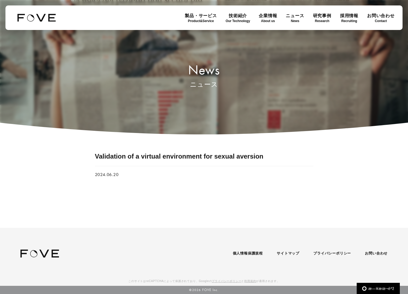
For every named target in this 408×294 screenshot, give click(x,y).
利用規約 (250, 281)
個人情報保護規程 (248, 253)
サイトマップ (288, 253)
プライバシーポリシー (332, 253)
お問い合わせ (376, 253)
